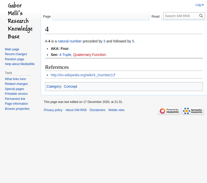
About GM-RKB (76, 110)
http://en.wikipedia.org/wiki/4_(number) (81, 75)
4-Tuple (65, 55)
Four (64, 49)
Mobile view (116, 110)
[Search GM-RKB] (184, 15)
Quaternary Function (89, 55)
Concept (70, 86)
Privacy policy (53, 110)
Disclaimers (97, 110)
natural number (70, 41)
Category (54, 86)
